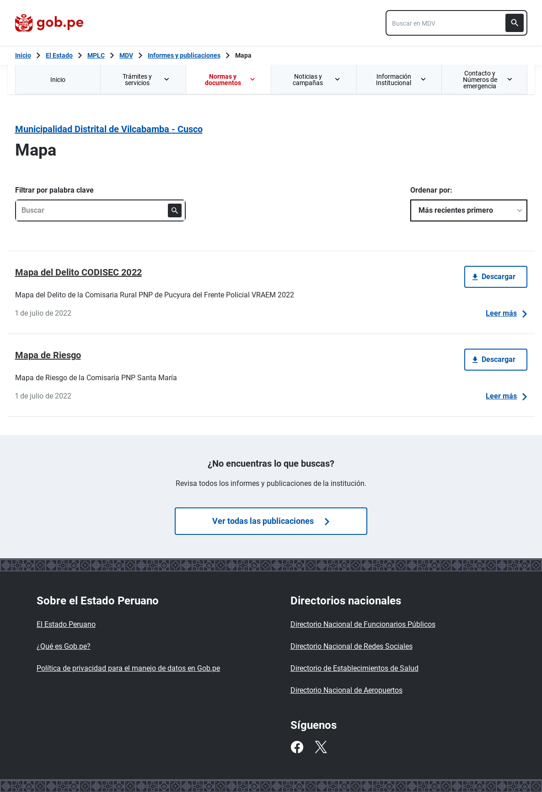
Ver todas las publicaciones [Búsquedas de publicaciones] (270, 521)
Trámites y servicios (147, 79)
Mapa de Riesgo (48, 355)
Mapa (243, 55)
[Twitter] (320, 747)
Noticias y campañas (317, 79)
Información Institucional (401, 79)
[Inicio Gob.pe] (23, 55)
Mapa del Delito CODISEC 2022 (78, 272)
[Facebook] (296, 747)
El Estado (59, 55)
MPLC (96, 55)
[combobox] (456, 23)
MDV (126, 55)
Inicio (57, 79)
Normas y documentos (230, 79)
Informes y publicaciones (184, 55)
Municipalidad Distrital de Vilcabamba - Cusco (109, 129)
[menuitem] (58, 79)
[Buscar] (514, 23)
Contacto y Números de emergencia (487, 80)
